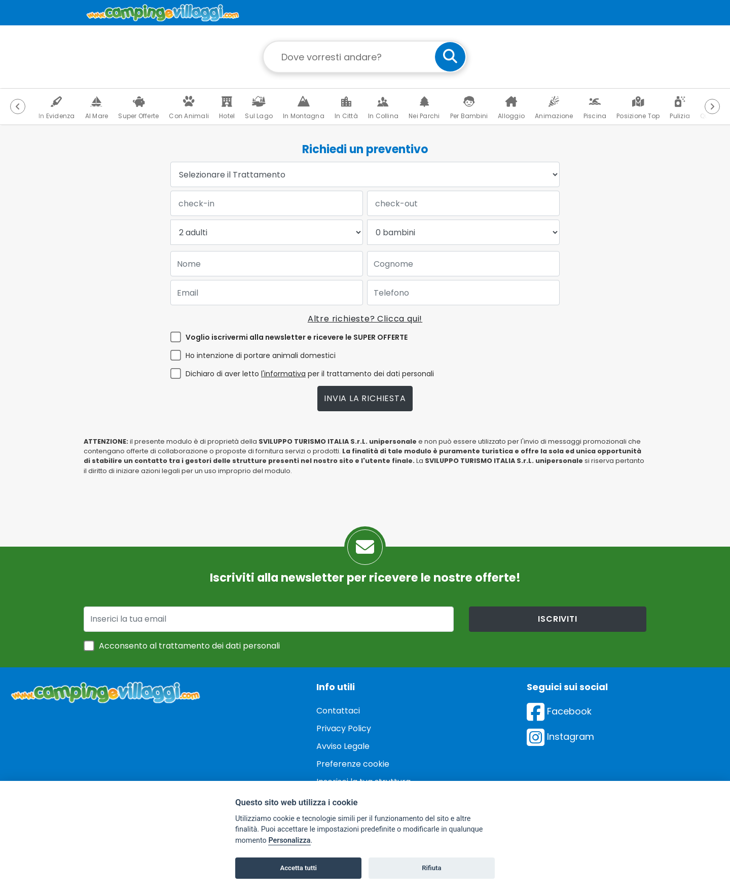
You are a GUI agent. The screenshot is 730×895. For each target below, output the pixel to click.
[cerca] (450, 57)
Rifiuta (431, 868)
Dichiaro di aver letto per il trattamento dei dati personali (310, 374)
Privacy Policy (343, 728)
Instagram (560, 736)
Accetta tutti (298, 868)
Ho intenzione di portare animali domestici (261, 355)
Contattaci (338, 711)
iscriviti (557, 619)
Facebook (559, 711)
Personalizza (289, 840)
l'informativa (283, 374)
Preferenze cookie (352, 764)
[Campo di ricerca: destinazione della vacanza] (365, 57)
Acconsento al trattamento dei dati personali (189, 646)
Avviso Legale (343, 746)
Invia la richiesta (365, 398)
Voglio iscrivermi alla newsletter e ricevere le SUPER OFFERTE (297, 337)
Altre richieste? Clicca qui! (365, 319)
